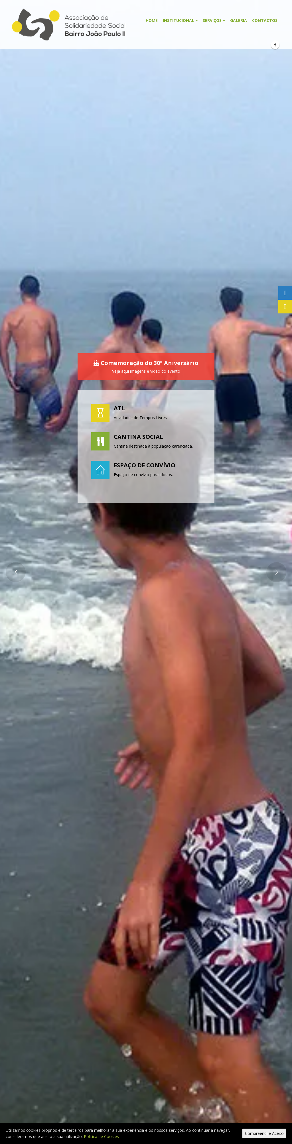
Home (152, 20)
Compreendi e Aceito (264, 1133)
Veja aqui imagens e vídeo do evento (146, 371)
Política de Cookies (101, 1136)
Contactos (264, 20)
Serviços (212, 20)
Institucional (178, 20)
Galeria (238, 20)
